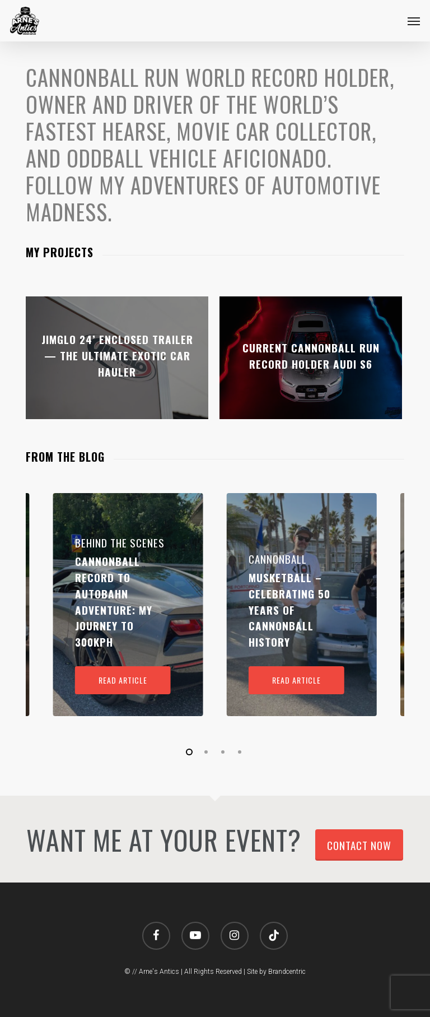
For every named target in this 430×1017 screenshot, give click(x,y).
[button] (414, 20)
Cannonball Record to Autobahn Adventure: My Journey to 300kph (113, 601)
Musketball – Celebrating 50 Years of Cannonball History (289, 609)
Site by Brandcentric (276, 972)
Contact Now (359, 845)
